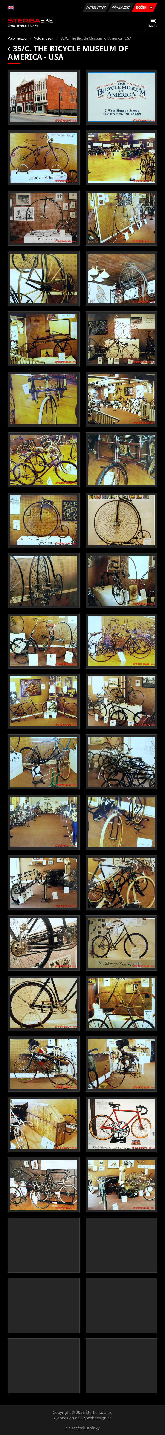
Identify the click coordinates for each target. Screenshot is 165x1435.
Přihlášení (121, 7)
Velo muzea (17, 38)
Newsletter (96, 7)
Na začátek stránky (83, 1428)
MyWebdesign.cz (96, 1417)
